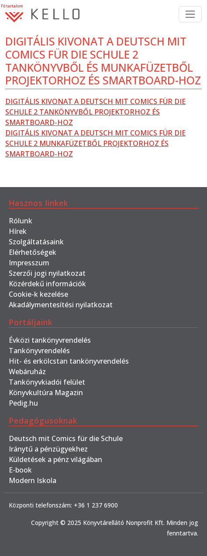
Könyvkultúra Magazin (46, 392)
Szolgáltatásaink (36, 242)
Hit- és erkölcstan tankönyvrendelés (69, 361)
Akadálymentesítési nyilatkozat (61, 304)
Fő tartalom (12, 6)
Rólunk (20, 221)
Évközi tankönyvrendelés (50, 340)
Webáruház (27, 371)
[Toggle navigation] (190, 14)
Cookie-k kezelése (38, 294)
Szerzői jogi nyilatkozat (47, 273)
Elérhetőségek (32, 252)
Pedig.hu (23, 403)
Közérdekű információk (47, 283)
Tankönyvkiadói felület (47, 382)
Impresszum (29, 263)
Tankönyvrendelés (39, 350)
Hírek (18, 231)
